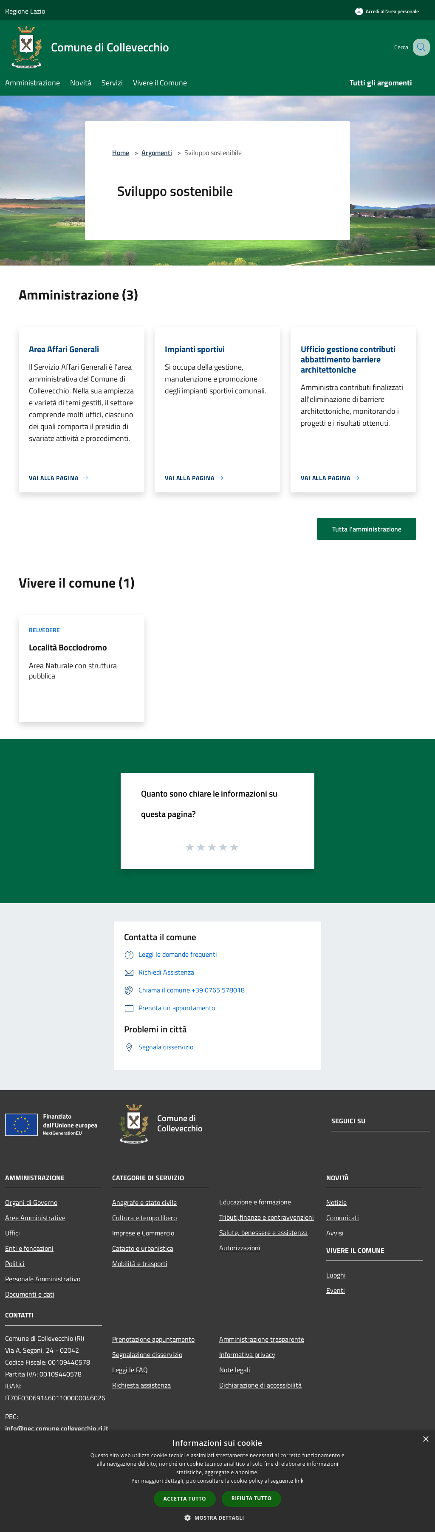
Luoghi (336, 1275)
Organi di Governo (31, 1202)
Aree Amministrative (35, 1218)
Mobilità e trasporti (139, 1263)
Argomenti (156, 152)
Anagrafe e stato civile (144, 1202)
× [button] (425, 1439)
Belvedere (44, 629)
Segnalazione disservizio (147, 1354)
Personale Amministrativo (42, 1279)
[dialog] (217, 1481)
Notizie (336, 1202)
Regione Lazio (25, 11)
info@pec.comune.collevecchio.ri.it (56, 1428)
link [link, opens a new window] (299, 1480)
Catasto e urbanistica (142, 1248)
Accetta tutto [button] (185, 1498)
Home (120, 152)
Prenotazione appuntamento (153, 1339)
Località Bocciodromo (68, 647)
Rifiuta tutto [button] (252, 1498)
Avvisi (335, 1233)
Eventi (335, 1290)
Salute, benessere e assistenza (263, 1232)
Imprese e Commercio (143, 1233)
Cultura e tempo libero (144, 1218)
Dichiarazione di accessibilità (260, 1385)
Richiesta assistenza (141, 1385)
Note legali (234, 1370)
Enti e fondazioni (29, 1248)
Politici (15, 1263)
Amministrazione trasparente (261, 1339)
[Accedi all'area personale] (387, 11)
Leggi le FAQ (130, 1370)
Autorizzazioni (239, 1248)
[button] (217, 1517)
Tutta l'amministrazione (366, 529)
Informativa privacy (247, 1354)
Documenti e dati (29, 1294)
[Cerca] (420, 47)
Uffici (12, 1233)
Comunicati (342, 1218)
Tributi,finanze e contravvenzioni (266, 1217)
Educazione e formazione (255, 1202)
